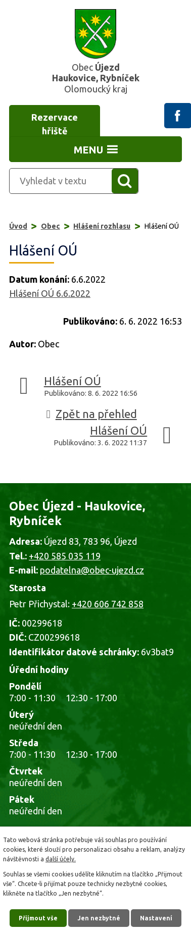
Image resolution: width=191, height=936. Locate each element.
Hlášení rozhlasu (101, 226)
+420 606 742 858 (108, 604)
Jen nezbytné (98, 918)
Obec (50, 226)
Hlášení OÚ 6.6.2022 (49, 293)
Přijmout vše (38, 918)
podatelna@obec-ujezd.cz (92, 570)
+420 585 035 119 (65, 556)
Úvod (18, 226)
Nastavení (156, 918)
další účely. (60, 859)
